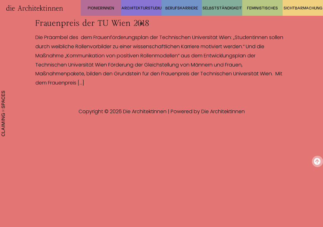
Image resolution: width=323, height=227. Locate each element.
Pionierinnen (101, 8)
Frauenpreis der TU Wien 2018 (92, 23)
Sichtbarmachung (303, 8)
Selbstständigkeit (222, 8)
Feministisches (262, 8)
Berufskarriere (181, 8)
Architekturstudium (141, 11)
